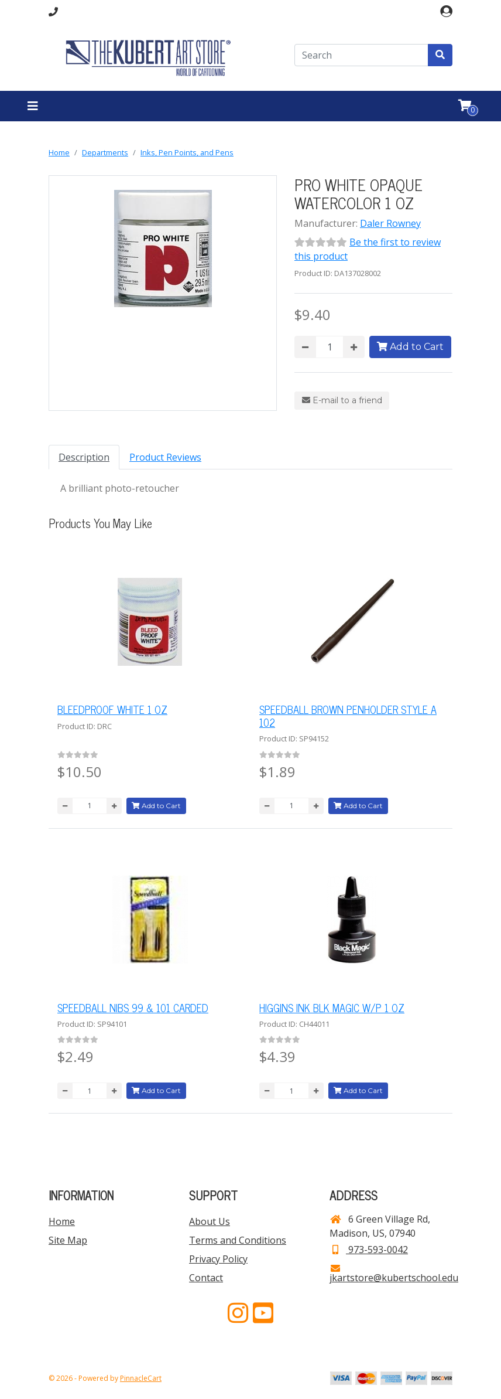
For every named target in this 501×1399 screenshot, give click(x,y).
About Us (209, 1221)
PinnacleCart (141, 1378)
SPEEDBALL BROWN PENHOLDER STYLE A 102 (348, 715)
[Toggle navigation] (33, 106)
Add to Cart (410, 346)
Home (59, 152)
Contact (206, 1277)
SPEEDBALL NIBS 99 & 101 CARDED (132, 1007)
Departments (105, 152)
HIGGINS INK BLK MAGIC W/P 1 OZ (331, 1007)
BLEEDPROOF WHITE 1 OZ (112, 709)
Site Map (68, 1240)
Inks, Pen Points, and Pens (187, 152)
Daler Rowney (390, 223)
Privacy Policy (218, 1258)
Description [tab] (84, 457)
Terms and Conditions (237, 1240)
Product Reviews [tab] (165, 457)
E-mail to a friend (342, 400)
